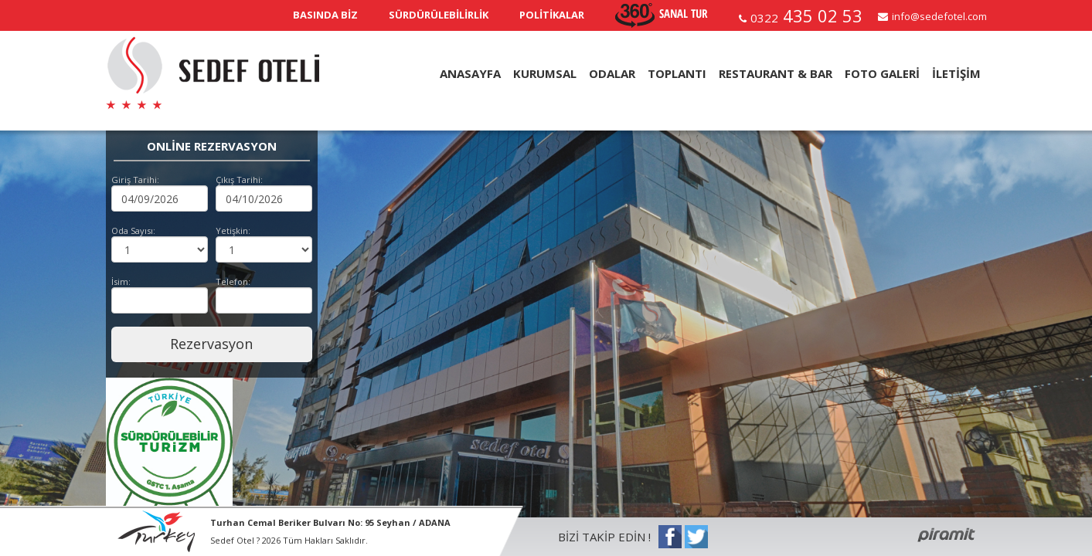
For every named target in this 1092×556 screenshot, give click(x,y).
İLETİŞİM (956, 73)
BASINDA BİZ (325, 15)
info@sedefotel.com (939, 16)
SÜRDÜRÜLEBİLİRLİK (438, 15)
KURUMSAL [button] (545, 73)
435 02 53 (806, 15)
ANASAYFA (470, 73)
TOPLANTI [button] (677, 73)
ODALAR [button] (612, 73)
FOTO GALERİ (882, 73)
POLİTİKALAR (551, 15)
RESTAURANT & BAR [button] (775, 73)
